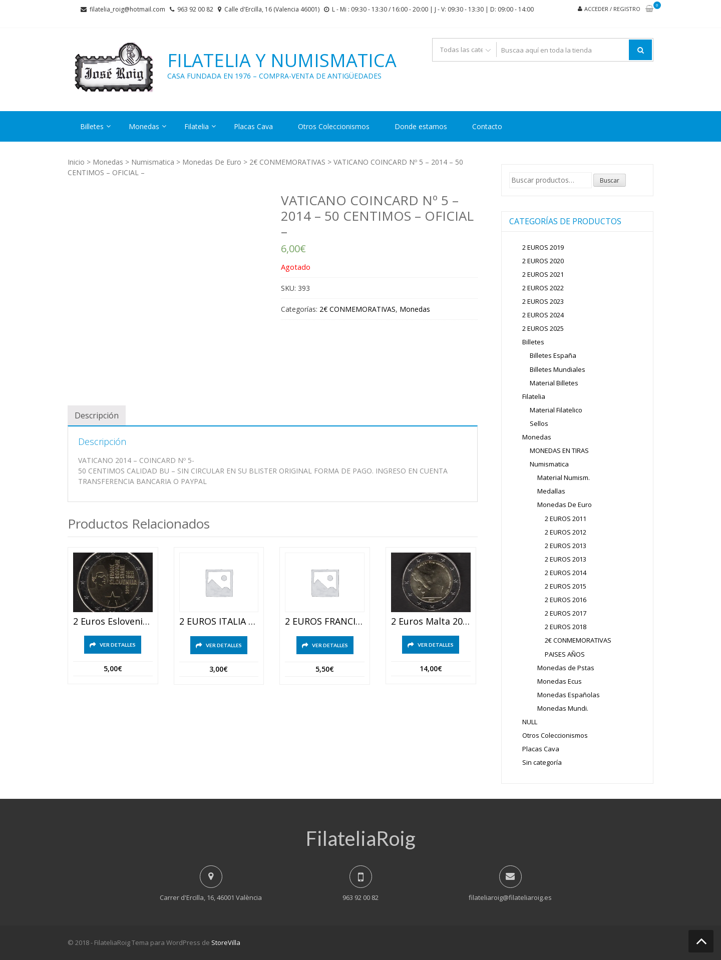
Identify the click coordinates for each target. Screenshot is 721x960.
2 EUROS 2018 (565, 626)
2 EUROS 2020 (543, 260)
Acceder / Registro (612, 9)
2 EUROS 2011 (565, 518)
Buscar (609, 180)
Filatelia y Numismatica (282, 60)
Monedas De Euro (211, 162)
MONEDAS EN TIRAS (559, 450)
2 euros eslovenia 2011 (113, 621)
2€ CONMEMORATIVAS (287, 162)
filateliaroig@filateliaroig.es (510, 897)
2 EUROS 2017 (565, 613)
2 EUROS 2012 (565, 532)
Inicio (76, 162)
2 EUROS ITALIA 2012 (219, 621)
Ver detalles (118, 645)
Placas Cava (253, 126)
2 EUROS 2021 (543, 274)
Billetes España (553, 355)
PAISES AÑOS (565, 654)
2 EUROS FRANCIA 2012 (325, 621)
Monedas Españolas (568, 694)
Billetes (92, 126)
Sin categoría (542, 762)
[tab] (97, 415)
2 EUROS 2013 (565, 545)
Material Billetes (554, 382)
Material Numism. (563, 477)
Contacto (487, 126)
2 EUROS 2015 (565, 586)
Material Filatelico (556, 409)
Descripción (97, 415)
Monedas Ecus (559, 681)
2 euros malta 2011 (431, 621)
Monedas (144, 126)
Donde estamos (421, 126)
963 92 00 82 (195, 9)
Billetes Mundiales (557, 369)
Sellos (539, 423)
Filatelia (196, 126)
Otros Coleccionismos (334, 126)
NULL (529, 721)
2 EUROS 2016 (565, 599)
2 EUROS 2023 (543, 301)
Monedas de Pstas (565, 667)
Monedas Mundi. (562, 708)
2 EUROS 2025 (543, 328)
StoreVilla (225, 942)
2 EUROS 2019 (543, 247)
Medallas (551, 491)
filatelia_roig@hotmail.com (127, 9)
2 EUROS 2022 (543, 287)
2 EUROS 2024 (543, 314)
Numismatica (152, 162)
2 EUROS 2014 (565, 572)
